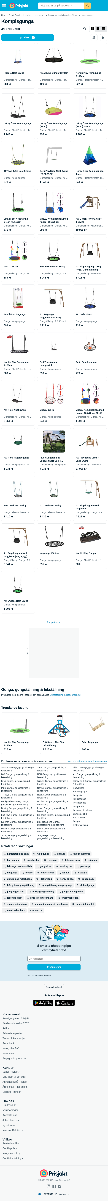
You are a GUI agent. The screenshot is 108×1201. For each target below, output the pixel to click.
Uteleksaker (40, 15)
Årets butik (8, 1043)
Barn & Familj (14, 15)
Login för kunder (12, 1092)
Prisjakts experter (12, 1033)
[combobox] (61, 6)
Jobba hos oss (11, 1120)
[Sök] (87, 6)
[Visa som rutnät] (92, 29)
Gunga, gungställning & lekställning (62, 15)
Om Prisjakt (9, 1105)
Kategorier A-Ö (11, 1048)
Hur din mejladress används (39, 975)
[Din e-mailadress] (54, 958)
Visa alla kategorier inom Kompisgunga (87, 761)
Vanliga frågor (10, 1110)
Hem (3, 15)
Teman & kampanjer (14, 1038)
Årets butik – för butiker (15, 1086)
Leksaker (27, 15)
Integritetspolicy (11, 1153)
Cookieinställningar (13, 1158)
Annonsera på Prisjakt (15, 1081)
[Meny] (3, 5)
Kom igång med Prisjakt (16, 1018)
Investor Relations (13, 1130)
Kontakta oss (10, 1115)
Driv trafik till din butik (14, 1076)
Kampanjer (9, 1053)
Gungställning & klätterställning (65, 695)
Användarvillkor (11, 1143)
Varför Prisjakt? (11, 1071)
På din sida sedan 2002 (16, 1023)
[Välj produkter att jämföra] (93, 37)
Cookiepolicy (10, 1148)
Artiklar (6, 1028)
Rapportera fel (54, 622)
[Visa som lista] (98, 29)
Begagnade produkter (15, 1058)
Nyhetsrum (9, 1125)
